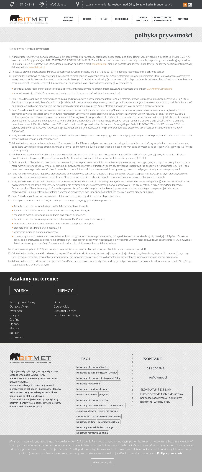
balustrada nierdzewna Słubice (92, 367)
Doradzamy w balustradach (163, 19)
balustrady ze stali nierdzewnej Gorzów (97, 372)
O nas (103, 19)
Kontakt (183, 19)
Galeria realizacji (142, 19)
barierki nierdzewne (87, 394)
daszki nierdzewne (108, 410)
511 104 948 (156, 368)
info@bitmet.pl (58, 4)
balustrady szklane (86, 421)
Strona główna (68, 19)
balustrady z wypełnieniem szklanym (95, 427)
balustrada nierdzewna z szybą (92, 432)
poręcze (103, 394)
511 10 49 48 (27, 4)
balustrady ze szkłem (109, 421)
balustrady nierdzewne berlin (91, 405)
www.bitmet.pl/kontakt (159, 88)
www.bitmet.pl (37, 67)
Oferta (87, 19)
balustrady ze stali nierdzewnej (92, 389)
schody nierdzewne (86, 410)
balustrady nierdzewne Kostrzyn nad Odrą (98, 378)
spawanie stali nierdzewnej (107, 416)
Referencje (122, 19)
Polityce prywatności (170, 453)
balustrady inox (117, 405)
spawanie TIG (83, 416)
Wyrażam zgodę (103, 462)
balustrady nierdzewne (88, 383)
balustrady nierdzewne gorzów (92, 400)
